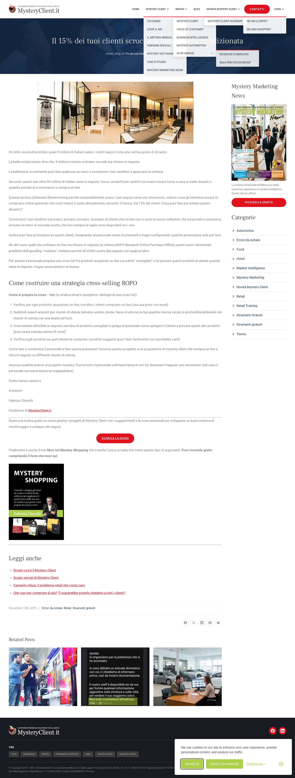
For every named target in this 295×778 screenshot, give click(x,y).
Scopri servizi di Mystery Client (36, 578)
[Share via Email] (218, 622)
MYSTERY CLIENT (157, 9)
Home (135, 9)
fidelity (45, 754)
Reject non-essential (224, 764)
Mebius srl (73, 767)
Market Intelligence (251, 268)
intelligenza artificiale (67, 754)
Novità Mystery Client (252, 287)
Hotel (241, 259)
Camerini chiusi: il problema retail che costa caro (49, 585)
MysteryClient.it (39, 410)
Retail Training (247, 306)
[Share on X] (193, 622)
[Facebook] (272, 730)
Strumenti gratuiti (84, 608)
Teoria (241, 334)
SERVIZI (181, 9)
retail (88, 754)
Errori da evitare (52, 608)
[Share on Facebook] (185, 622)
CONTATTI (257, 9)
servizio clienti (105, 754)
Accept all (192, 764)
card (14, 754)
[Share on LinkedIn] (201, 622)
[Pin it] (210, 622)
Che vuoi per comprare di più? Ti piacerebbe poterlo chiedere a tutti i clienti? (69, 593)
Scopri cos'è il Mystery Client (34, 570)
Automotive (245, 231)
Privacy (90, 771)
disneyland (29, 754)
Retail (67, 608)
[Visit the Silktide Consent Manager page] (281, 764)
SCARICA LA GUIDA (115, 438)
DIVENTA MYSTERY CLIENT (223, 9)
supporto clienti (128, 754)
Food (240, 249)
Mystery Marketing (250, 277)
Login (279, 9)
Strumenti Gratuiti (250, 315)
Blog (197, 9)
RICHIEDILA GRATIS (259, 202)
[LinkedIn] (282, 730)
